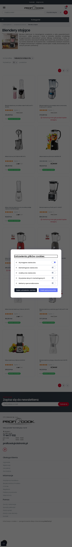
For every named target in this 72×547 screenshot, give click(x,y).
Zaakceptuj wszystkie (48, 290)
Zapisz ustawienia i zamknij (25, 290)
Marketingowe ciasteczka (28, 268)
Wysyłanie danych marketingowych (32, 278)
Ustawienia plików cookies (29, 256)
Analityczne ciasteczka (27, 273)
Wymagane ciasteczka (27, 263)
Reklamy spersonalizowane (29, 283)
